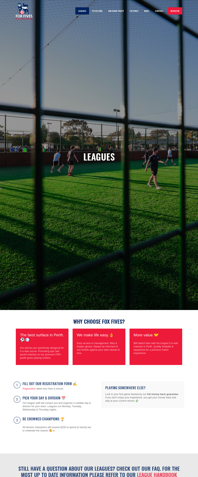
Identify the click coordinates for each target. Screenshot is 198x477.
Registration (28, 388)
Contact (159, 10)
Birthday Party (116, 10)
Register (174, 10)
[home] (24, 11)
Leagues (82, 10)
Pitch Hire (97, 10)
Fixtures (134, 10)
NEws (146, 10)
